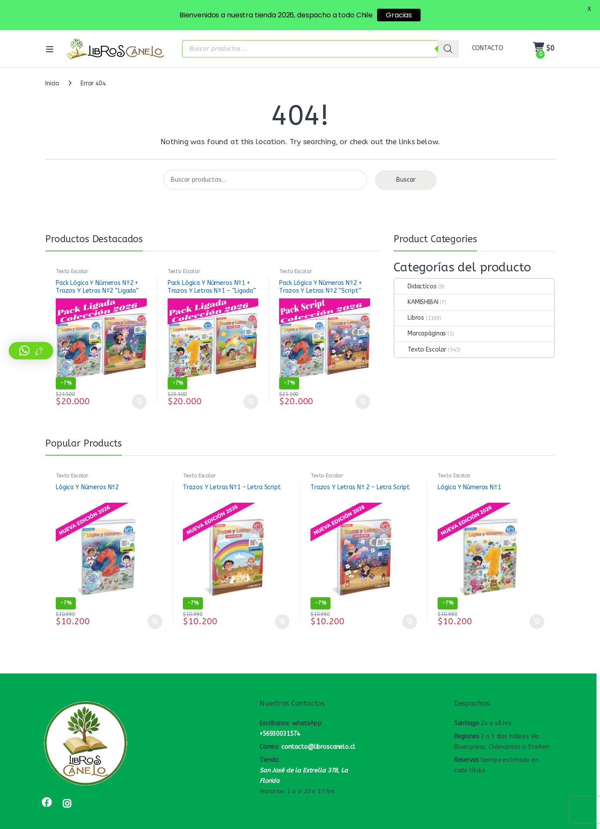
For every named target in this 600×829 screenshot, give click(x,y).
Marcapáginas (420, 320)
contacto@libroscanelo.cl (318, 733)
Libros (409, 304)
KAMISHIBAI (416, 288)
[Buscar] (448, 35)
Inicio (52, 70)
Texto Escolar (72, 258)
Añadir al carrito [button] (139, 388)
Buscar (405, 166)
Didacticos (415, 273)
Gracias (399, 15)
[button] (31, 350)
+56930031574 (280, 720)
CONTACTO (487, 34)
